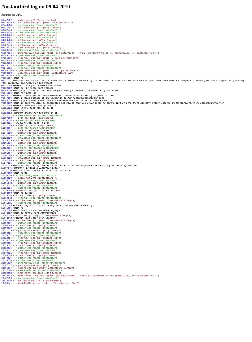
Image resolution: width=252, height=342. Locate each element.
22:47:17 (6, 314)
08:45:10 (6, 80)
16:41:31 (6, 239)
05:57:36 (6, 59)
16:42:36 (6, 254)
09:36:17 (6, 89)
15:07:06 (6, 182)
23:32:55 (6, 329)
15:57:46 (6, 197)
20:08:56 (6, 287)
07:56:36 (6, 65)
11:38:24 (6, 140)
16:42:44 (6, 260)
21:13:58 (6, 308)
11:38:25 (6, 143)
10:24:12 (6, 131)
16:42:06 (6, 248)
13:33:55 (6, 164)
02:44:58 (6, 26)
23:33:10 (6, 332)
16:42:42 (6, 257)
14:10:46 (6, 170)
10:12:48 (6, 122)
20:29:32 (6, 296)
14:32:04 (6, 176)
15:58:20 (6, 206)
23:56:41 (6, 335)
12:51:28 (6, 158)
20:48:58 (6, 302)
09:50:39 (6, 119)
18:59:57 (6, 278)
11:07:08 (6, 137)
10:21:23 (6, 128)
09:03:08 (6, 83)
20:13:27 (6, 290)
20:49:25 (6, 305)
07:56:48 (6, 68)
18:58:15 (6, 275)
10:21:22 (6, 125)
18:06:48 (6, 266)
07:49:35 (6, 62)
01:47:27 (6, 20)
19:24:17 (6, 281)
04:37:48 (6, 47)
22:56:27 (6, 317)
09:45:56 (6, 107)
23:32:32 (6, 326)
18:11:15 (6, 272)
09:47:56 (6, 113)
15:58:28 (6, 209)
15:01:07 (6, 179)
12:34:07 (6, 149)
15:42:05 (6, 188)
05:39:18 (6, 56)
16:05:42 (6, 215)
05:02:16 (6, 50)
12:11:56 (6, 146)
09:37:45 (6, 98)
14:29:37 (6, 173)
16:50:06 (6, 263)
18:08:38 (6, 269)
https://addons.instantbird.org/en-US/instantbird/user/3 (188, 119)
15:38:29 (6, 185)
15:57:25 (6, 194)
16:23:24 (6, 221)
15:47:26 (6, 191)
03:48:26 (6, 35)
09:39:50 (6, 101)
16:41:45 (6, 242)
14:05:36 (6, 167)
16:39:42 (6, 233)
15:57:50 (6, 200)
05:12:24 (6, 53)
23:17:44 (6, 320)
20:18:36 (6, 293)
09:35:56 (6, 86)
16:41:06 (6, 236)
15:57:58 (6, 203)
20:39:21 (6, 299)
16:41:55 (6, 245)
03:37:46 (6, 32)
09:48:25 (6, 116)
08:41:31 (6, 77)
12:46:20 (6, 155)
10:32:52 (6, 134)
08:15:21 (6, 74)
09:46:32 (6, 110)
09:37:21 (6, 92)
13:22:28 (6, 161)
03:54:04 (6, 38)
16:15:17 (6, 218)
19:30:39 (6, 284)
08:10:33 (6, 71)
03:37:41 (6, 29)
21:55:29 (6, 311)
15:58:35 (6, 212)
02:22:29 (6, 23)
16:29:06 (6, 224)
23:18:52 (6, 323)
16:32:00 (6, 227)
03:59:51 (6, 41)
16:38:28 (6, 230)
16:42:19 (6, 251)
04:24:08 (6, 44)
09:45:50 (6, 104)
